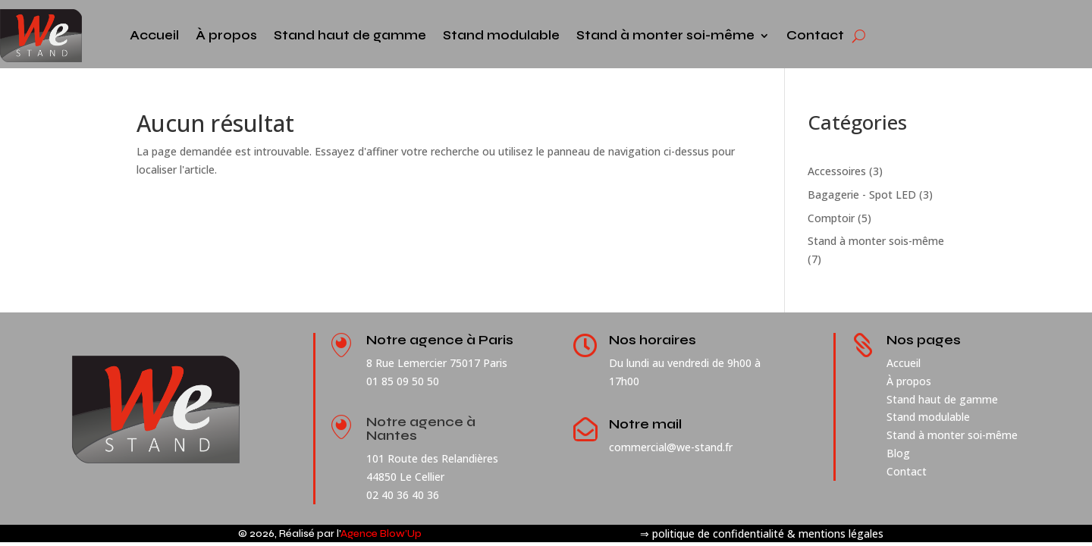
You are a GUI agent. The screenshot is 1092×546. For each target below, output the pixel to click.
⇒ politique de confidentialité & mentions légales (761, 533)
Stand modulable (501, 35)
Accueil (154, 35)
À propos (226, 35)
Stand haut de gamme (350, 35)
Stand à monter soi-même (665, 35)
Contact (815, 35)
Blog (898, 453)
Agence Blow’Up (381, 533)
